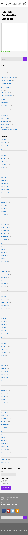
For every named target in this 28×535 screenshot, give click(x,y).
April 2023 (3, 252)
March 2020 (4, 368)
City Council (4, 72)
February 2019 (4, 409)
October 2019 (4, 384)
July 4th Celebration (6, 105)
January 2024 (4, 224)
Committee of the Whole (8, 83)
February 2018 (4, 446)
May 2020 (3, 362)
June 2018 (3, 434)
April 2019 (3, 402)
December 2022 (5, 265)
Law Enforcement (5, 109)
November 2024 (5, 193)
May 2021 (3, 324)
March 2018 (4, 443)
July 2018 (3, 431)
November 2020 (5, 343)
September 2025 (5, 161)
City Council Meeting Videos (9, 77)
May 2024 (3, 211)
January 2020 (4, 374)
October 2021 (4, 308)
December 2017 (5, 453)
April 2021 (3, 327)
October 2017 (4, 459)
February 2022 (4, 296)
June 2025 (3, 171)
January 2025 (4, 186)
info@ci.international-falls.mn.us (9, 504)
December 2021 (5, 302)
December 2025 (5, 152)
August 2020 (4, 352)
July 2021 (3, 318)
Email (3, 471)
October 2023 (4, 233)
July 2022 (3, 280)
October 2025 (4, 158)
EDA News (4, 483)
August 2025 (4, 164)
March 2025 (4, 180)
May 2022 (3, 286)
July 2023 (3, 243)
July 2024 (3, 205)
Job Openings (4, 102)
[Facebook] (4, 511)
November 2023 (5, 230)
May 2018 (3, 437)
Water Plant (4, 127)
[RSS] (17, 511)
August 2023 (4, 239)
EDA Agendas (5, 92)
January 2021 (4, 337)
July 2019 (3, 393)
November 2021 (5, 305)
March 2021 (4, 330)
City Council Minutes (7, 80)
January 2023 (4, 261)
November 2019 (5, 380)
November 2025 (5, 155)
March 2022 (4, 293)
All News (4, 480)
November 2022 (5, 268)
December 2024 (5, 189)
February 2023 (4, 258)
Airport (3, 69)
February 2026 (4, 146)
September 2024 (5, 199)
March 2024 (4, 218)
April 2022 (3, 290)
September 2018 (5, 424)
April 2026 (3, 139)
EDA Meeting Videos (7, 95)
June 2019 (3, 396)
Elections (3, 99)
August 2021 (4, 315)
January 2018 (4, 449)
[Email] (12, 511)
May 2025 (3, 174)
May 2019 (3, 399)
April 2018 (3, 440)
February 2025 (4, 183)
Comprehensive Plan (6, 87)
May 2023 (3, 249)
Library (3, 112)
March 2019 (4, 406)
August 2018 (4, 427)
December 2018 (5, 415)
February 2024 (4, 221)
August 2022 (4, 277)
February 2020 (4, 371)
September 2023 (5, 236)
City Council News (6, 482)
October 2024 (4, 196)
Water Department (6, 124)
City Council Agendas (7, 74)
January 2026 (4, 149)
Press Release (4, 115)
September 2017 (5, 462)
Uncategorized (4, 121)
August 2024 (4, 202)
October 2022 (4, 271)
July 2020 (3, 355)
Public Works (4, 118)
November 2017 (5, 456)
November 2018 (5, 418)
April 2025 (3, 177)
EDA (2, 90)
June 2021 (3, 321)
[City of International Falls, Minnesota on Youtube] (8, 511)
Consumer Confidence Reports (9, 129)
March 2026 (4, 142)
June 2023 (3, 246)
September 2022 (5, 274)
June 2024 (3, 208)
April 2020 (3, 365)
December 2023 (5, 227)
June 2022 (3, 283)
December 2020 (5, 340)
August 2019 (4, 390)
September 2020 (5, 349)
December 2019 (5, 377)
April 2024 (3, 214)
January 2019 (4, 412)
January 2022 (4, 299)
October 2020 (4, 346)
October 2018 (4, 421)
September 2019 (5, 387)
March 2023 (4, 255)
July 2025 (3, 167)
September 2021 (5, 312)
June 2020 (3, 359)
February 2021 (4, 333)
